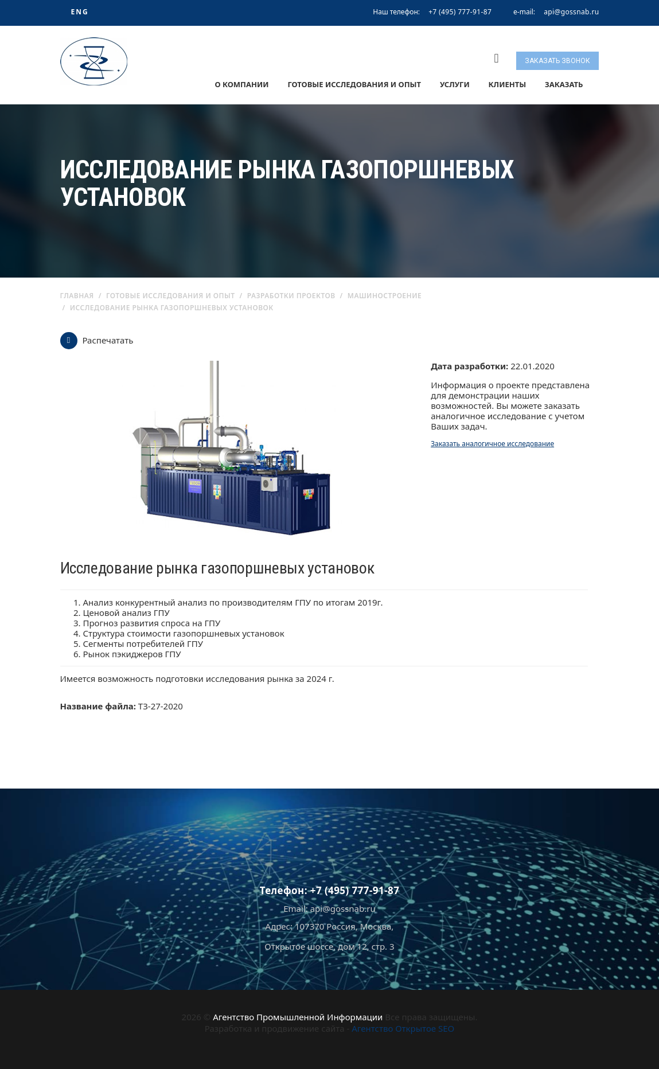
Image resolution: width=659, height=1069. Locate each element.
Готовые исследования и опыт (354, 84)
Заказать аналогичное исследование (492, 443)
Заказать (564, 84)
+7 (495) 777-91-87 (460, 12)
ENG (79, 12)
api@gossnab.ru (571, 12)
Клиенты (508, 84)
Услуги (455, 84)
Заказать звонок (557, 61)
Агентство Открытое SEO (403, 1028)
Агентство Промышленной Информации (298, 1017)
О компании (241, 84)
